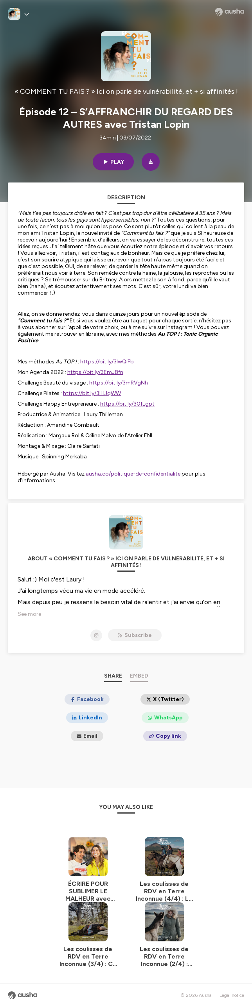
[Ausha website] (229, 12)
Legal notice (232, 995)
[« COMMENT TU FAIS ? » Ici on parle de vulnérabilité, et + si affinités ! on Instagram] (96, 635)
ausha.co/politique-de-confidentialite (133, 473)
